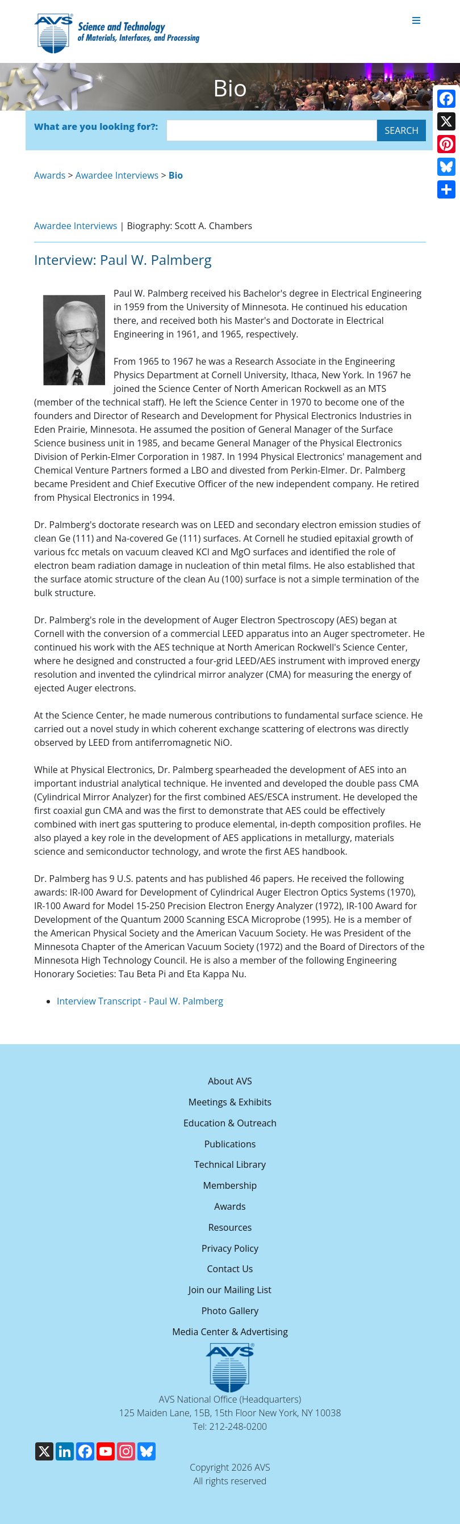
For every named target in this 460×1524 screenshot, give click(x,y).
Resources (230, 1227)
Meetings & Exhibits (230, 1102)
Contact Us (230, 1269)
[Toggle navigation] (416, 21)
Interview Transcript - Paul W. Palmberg (140, 1001)
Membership (230, 1185)
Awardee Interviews (117, 175)
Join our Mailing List (230, 1290)
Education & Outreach (230, 1123)
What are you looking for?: (96, 126)
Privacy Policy (230, 1248)
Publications (230, 1144)
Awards (49, 175)
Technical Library (230, 1164)
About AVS (230, 1081)
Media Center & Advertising (230, 1331)
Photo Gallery (230, 1311)
